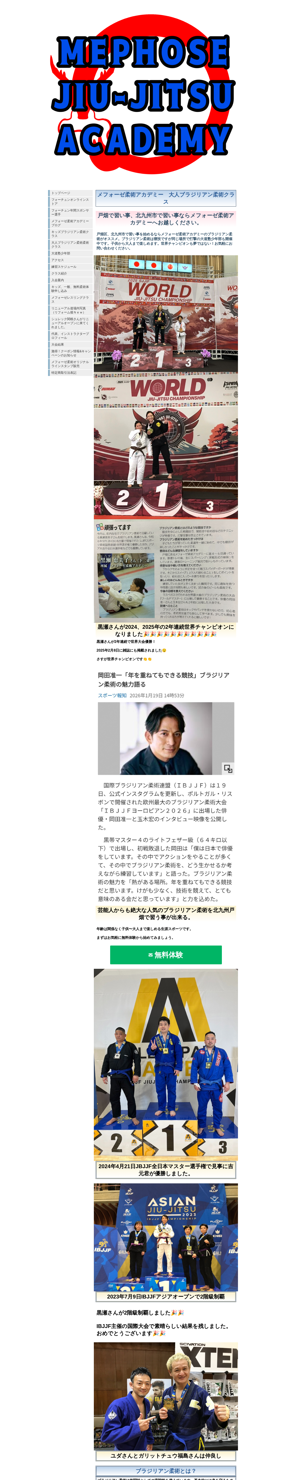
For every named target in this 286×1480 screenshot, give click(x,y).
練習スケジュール (63, 266)
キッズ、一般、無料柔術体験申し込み (70, 289)
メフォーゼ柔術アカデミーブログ (70, 223)
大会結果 (57, 344)
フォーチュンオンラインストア (70, 201)
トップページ (60, 193)
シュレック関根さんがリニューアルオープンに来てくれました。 (70, 323)
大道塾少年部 (60, 253)
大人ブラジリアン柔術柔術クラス (70, 244)
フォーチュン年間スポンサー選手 (70, 212)
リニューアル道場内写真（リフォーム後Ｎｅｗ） (68, 310)
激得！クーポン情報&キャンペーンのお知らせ (71, 353)
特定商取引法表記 (63, 372)
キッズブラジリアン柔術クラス (70, 234)
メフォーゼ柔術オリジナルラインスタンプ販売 (70, 364)
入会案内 (57, 280)
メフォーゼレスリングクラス (70, 299)
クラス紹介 (59, 273)
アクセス (57, 260)
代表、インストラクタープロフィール (70, 336)
